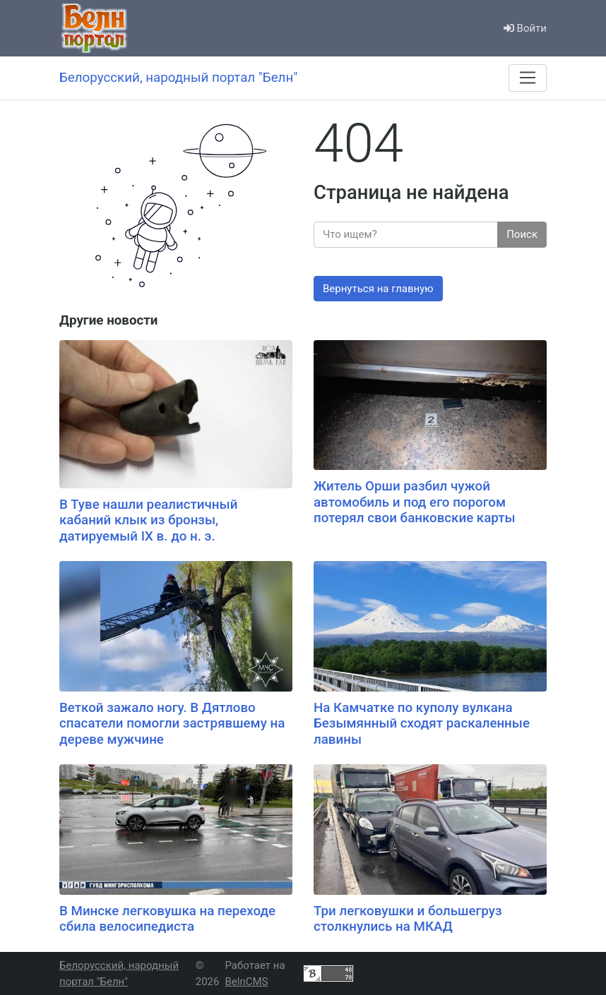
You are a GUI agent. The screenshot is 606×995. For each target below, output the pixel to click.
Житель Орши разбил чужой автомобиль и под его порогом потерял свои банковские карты (415, 502)
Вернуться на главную (378, 288)
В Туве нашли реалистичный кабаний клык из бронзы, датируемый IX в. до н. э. (148, 520)
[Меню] (528, 77)
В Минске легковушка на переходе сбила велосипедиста (167, 919)
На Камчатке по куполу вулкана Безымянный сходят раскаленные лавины (422, 723)
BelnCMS (246, 981)
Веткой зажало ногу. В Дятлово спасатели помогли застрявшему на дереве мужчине (172, 723)
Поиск (521, 234)
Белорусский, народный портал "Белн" (119, 973)
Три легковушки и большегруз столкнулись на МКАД (408, 919)
